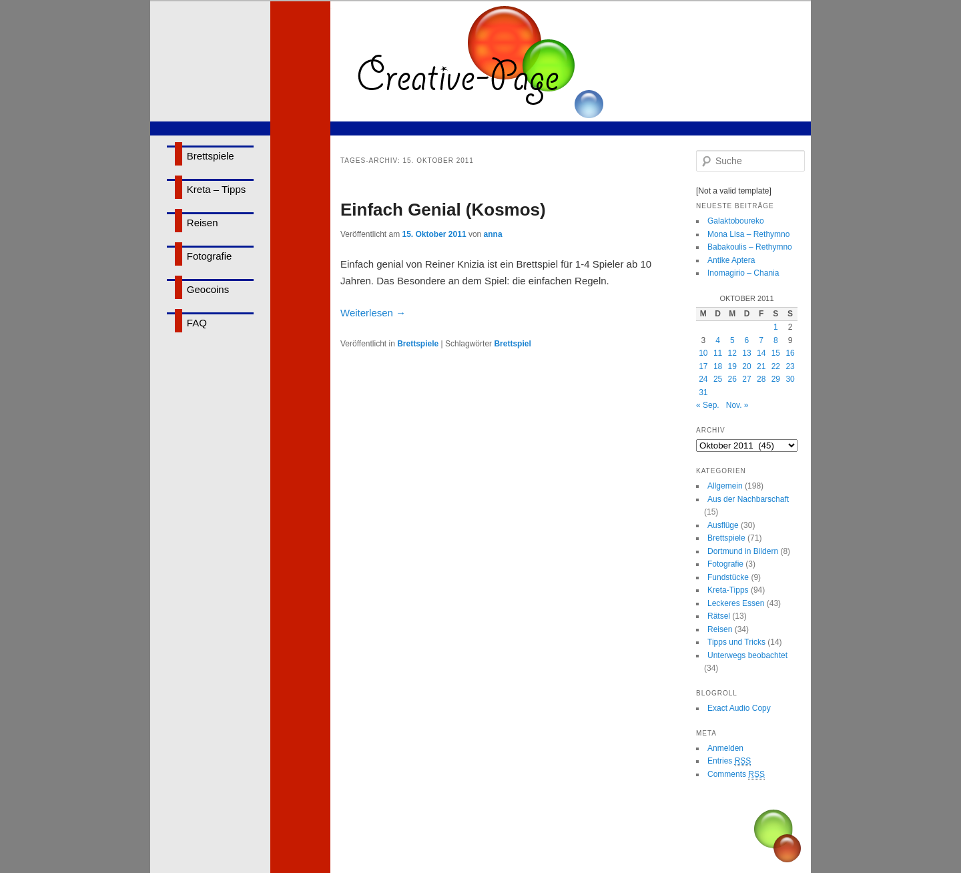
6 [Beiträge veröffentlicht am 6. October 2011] (747, 340)
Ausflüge (723, 525)
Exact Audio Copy (739, 708)
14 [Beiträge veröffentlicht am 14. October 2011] (761, 353)
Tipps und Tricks (736, 642)
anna (493, 234)
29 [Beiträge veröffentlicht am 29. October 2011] (775, 379)
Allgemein (725, 486)
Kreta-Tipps (728, 590)
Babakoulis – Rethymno (749, 247)
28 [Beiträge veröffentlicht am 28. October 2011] (761, 379)
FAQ (197, 322)
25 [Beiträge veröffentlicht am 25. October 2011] (717, 379)
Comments (736, 775)
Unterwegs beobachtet (747, 655)
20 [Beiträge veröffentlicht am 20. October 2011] (746, 366)
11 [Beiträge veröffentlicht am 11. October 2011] (717, 353)
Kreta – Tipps (216, 189)
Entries (729, 761)
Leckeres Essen (735, 603)
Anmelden (725, 748)
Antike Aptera (731, 260)
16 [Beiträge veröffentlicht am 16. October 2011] (789, 353)
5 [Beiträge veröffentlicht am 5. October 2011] (732, 340)
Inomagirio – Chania (743, 273)
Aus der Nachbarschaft (748, 499)
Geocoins (208, 289)
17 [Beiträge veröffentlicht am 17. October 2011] (703, 366)
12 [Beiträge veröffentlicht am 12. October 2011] (732, 353)
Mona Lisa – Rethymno (748, 234)
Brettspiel (512, 343)
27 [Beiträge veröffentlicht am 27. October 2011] (746, 379)
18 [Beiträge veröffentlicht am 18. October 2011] (717, 366)
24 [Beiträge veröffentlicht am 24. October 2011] (703, 379)
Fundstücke (728, 577)
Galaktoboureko (735, 221)
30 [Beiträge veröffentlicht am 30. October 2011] (789, 379)
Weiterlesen (373, 312)
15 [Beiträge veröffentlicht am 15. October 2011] (775, 353)
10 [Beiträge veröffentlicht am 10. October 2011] (703, 353)
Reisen (202, 222)
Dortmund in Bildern (742, 551)
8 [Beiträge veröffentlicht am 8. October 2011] (775, 340)
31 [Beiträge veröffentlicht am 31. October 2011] (703, 392)
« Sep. (707, 405)
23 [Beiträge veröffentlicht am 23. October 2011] (789, 366)
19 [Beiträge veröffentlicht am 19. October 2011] (732, 366)
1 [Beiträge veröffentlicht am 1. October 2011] (775, 327)
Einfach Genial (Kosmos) (443, 210)
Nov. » (737, 405)
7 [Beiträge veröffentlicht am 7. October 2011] (761, 340)
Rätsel (718, 616)
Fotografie (209, 256)
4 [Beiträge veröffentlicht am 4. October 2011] (717, 340)
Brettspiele (210, 156)
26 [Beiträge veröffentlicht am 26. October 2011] (732, 379)
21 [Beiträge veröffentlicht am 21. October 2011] (761, 366)
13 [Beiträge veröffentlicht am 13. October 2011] (746, 353)
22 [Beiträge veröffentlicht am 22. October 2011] (775, 366)
